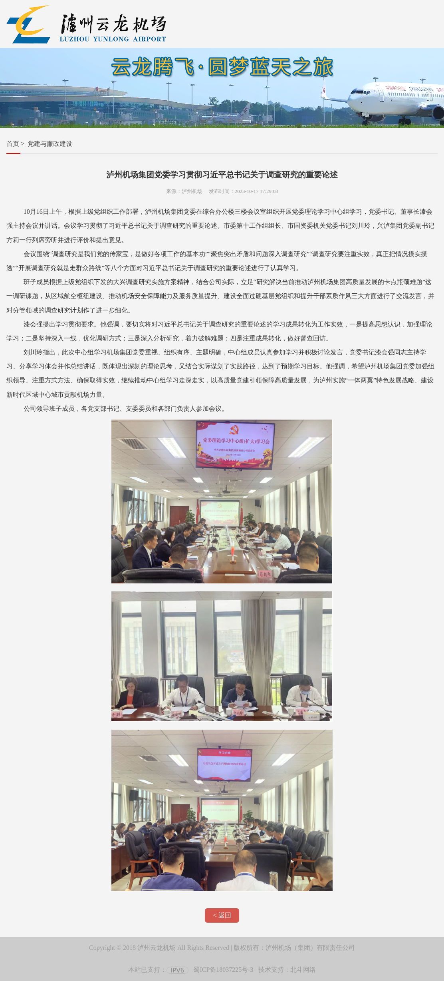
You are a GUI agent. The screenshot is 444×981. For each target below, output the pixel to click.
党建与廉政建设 (50, 143)
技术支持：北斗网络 (287, 969)
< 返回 (222, 915)
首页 (12, 143)
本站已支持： (158, 969)
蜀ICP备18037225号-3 (223, 969)
